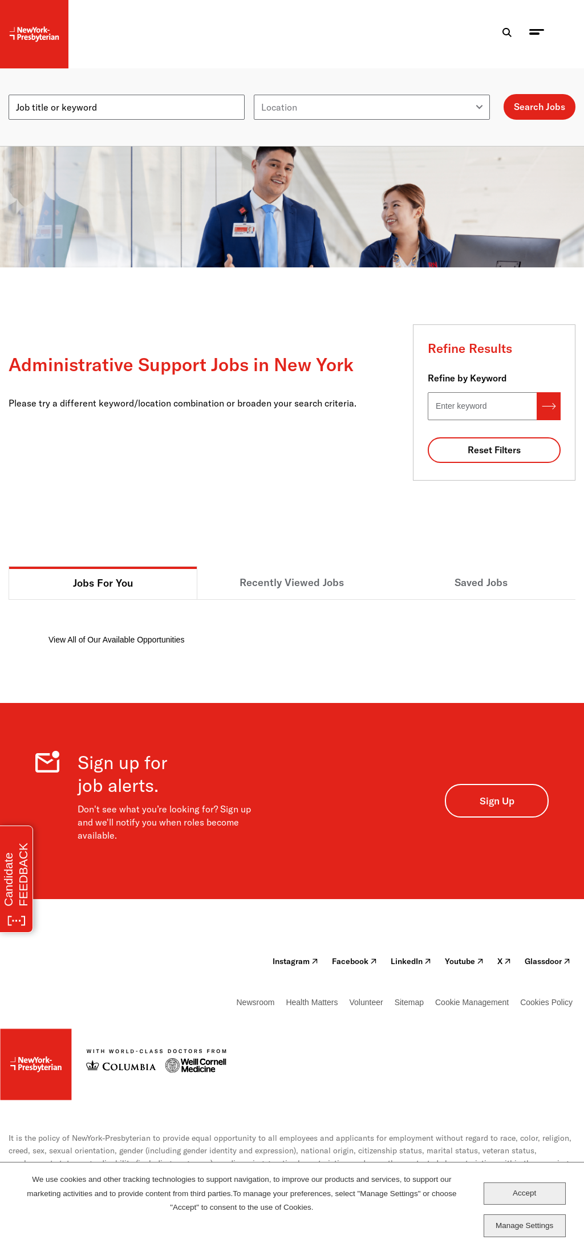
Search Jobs (539, 106)
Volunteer (366, 1002)
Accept (524, 1193)
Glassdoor (547, 961)
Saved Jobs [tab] (481, 582)
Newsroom (256, 1002)
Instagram (295, 961)
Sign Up (497, 801)
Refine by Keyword (467, 378)
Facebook (354, 961)
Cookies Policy (546, 1002)
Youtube (464, 961)
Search (549, 406)
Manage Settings (524, 1225)
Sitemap (409, 1002)
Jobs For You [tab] (103, 583)
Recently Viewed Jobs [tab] (292, 582)
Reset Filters (494, 450)
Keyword (27, 90)
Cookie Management (472, 1002)
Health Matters (312, 1002)
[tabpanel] (292, 623)
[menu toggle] (537, 34)
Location (272, 90)
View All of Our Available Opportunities (116, 639)
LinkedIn (411, 961)
